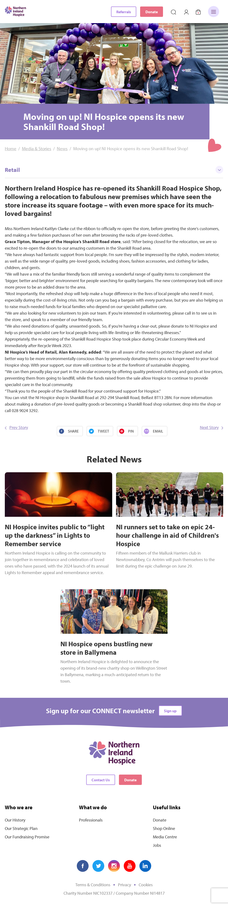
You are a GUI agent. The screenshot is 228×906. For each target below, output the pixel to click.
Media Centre (165, 837)
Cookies (146, 884)
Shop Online (164, 828)
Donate (151, 11)
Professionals (91, 820)
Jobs (157, 845)
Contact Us (100, 779)
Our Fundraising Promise (27, 837)
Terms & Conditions (92, 884)
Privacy (124, 884)
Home (10, 148)
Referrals (123, 11)
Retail (114, 170)
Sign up (170, 710)
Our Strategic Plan (21, 828)
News (62, 148)
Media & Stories (36, 148)
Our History (15, 820)
